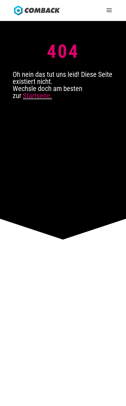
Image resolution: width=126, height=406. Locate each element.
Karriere (63, 296)
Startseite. (37, 96)
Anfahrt (63, 283)
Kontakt (63, 290)
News (63, 302)
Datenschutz (65, 382)
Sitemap (84, 382)
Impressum (42, 382)
